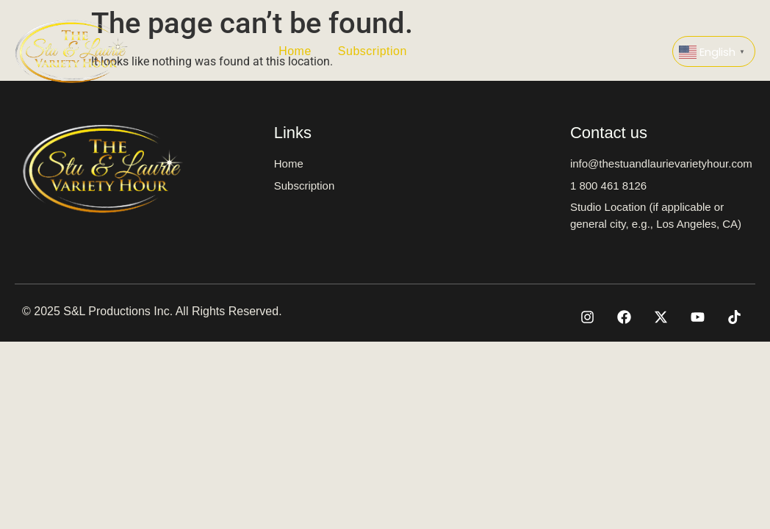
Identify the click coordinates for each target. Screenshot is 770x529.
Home (295, 51)
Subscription (372, 51)
